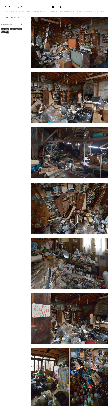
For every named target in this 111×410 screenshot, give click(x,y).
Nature (28, 11)
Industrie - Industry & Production (85, 11)
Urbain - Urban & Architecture (39, 11)
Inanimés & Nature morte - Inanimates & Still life (62, 11)
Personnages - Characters (17, 11)
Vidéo (96, 11)
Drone (102, 11)
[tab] (11, 24)
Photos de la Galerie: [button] (7, 24)
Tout (7, 11)
